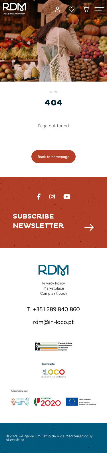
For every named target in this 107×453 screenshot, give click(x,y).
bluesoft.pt (15, 440)
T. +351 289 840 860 (53, 309)
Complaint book (53, 293)
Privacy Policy (53, 283)
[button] (99, 9)
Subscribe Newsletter (38, 221)
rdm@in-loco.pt (53, 322)
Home (53, 92)
